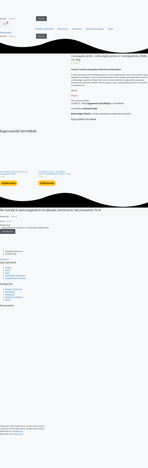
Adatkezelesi (5, 241)
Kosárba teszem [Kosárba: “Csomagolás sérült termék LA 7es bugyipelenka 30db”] (9, 200)
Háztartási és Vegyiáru (95, 29)
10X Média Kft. (17, 448)
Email (2, 238)
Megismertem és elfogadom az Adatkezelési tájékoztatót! (25, 244)
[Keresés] (41, 18)
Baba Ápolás (63, 29)
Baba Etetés (77, 29)
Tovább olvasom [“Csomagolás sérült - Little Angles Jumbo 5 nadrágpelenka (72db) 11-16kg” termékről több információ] (47, 200)
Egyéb (110, 29)
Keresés (3, 18)
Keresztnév (4, 233)
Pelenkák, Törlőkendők (44, 29)
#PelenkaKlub (5, 32)
